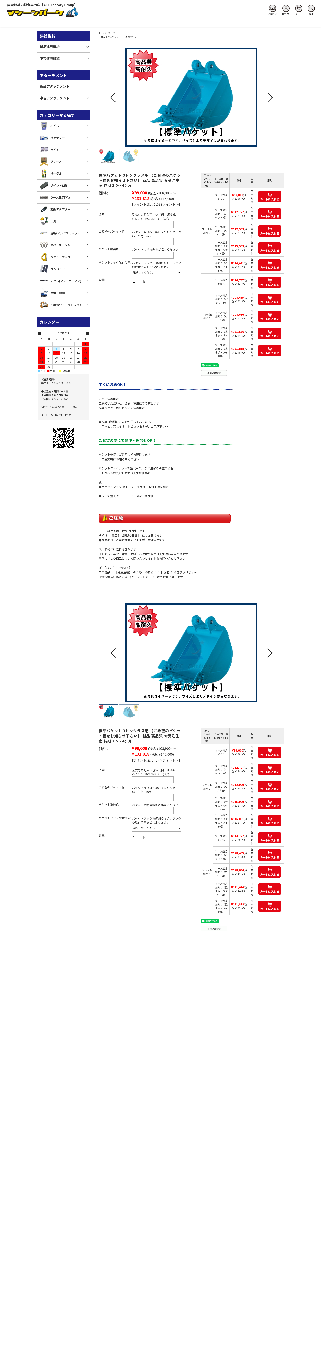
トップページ (107, 33)
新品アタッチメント (111, 37)
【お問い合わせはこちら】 (56, 399)
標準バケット (131, 37)
